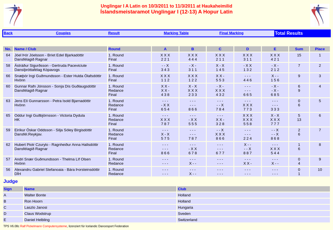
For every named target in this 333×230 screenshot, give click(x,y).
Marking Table (176, 33)
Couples (63, 33)
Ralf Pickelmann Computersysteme (43, 226)
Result (114, 33)
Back (8, 33)
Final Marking (231, 33)
